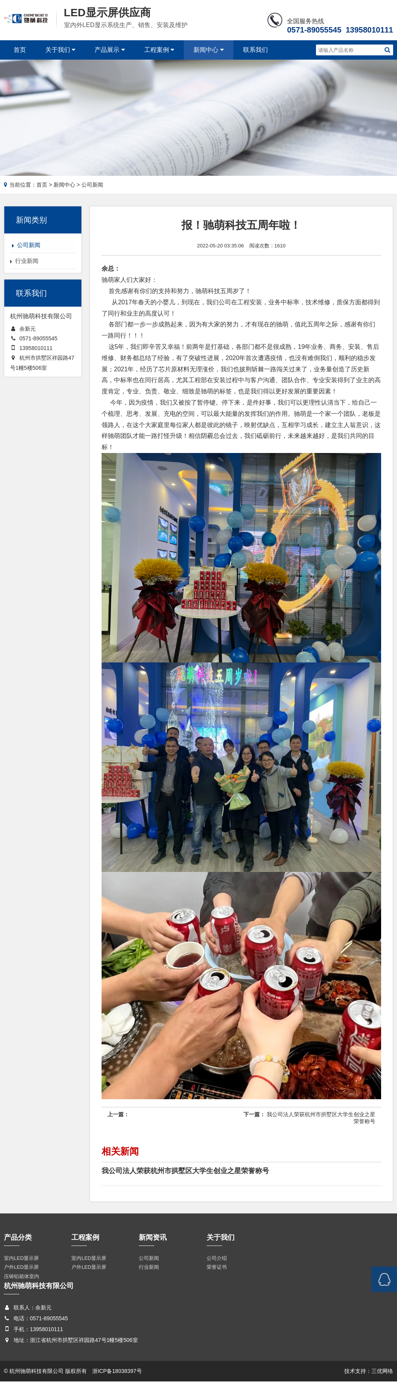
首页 (20, 49)
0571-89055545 (38, 340)
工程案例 (159, 49)
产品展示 (109, 49)
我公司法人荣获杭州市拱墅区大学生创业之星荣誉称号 (185, 1172)
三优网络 (382, 1372)
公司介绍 (217, 1259)
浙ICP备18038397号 (117, 1372)
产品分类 (18, 1238)
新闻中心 (208, 49)
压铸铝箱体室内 (21, 1278)
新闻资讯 (153, 1238)
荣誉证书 (217, 1268)
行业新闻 (149, 1268)
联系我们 (255, 49)
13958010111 (36, 350)
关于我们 (60, 49)
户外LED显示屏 (21, 1268)
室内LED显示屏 (21, 1259)
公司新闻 (149, 1259)
